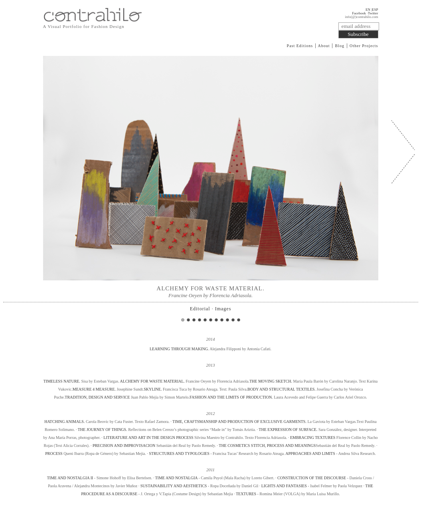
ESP (375, 10)
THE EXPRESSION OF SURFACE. (288, 429)
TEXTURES (246, 494)
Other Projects (364, 46)
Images (223, 309)
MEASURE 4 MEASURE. (94, 389)
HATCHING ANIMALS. (64, 421)
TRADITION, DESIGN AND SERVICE (97, 397)
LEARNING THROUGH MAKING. (180, 349)
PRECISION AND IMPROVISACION (124, 445)
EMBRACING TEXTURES (312, 437)
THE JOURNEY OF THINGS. (102, 429)
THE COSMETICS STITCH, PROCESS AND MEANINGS (267, 445)
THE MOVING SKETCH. (270, 381)
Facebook (359, 13)
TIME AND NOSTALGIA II (70, 478)
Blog (339, 46)
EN (368, 10)
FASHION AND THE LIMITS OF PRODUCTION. (231, 397)
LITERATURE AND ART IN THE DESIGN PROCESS (148, 437)
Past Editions (300, 46)
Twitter (373, 13)
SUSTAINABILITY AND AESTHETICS (174, 486)
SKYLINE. (153, 389)
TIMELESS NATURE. (62, 381)
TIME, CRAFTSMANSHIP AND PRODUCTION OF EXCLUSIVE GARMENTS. (239, 421)
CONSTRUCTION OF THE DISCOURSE (311, 478)
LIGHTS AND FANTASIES (284, 486)
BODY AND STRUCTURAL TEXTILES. (281, 389)
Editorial (200, 309)
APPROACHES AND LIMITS (310, 453)
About (324, 46)
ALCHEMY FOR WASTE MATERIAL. (152, 381)
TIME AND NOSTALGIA (176, 478)
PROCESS (53, 453)
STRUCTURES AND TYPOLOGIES (179, 453)
